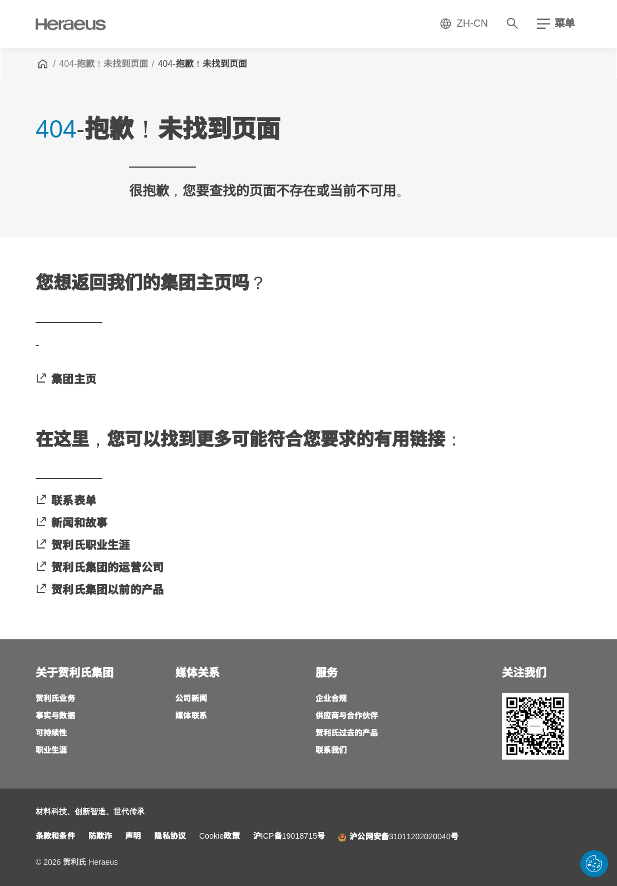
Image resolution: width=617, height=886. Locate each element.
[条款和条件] (55, 836)
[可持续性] (51, 733)
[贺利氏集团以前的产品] (100, 590)
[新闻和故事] (71, 523)
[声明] (133, 836)
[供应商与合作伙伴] (346, 716)
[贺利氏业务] (55, 699)
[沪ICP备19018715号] (289, 836)
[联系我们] (331, 751)
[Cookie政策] (219, 836)
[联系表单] (66, 501)
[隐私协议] (170, 836)
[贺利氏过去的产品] (346, 733)
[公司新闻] (191, 699)
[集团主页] (66, 380)
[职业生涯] (51, 751)
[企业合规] (331, 699)
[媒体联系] (191, 716)
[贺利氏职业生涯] (83, 546)
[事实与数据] (55, 716)
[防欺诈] (100, 836)
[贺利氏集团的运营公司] (100, 568)
